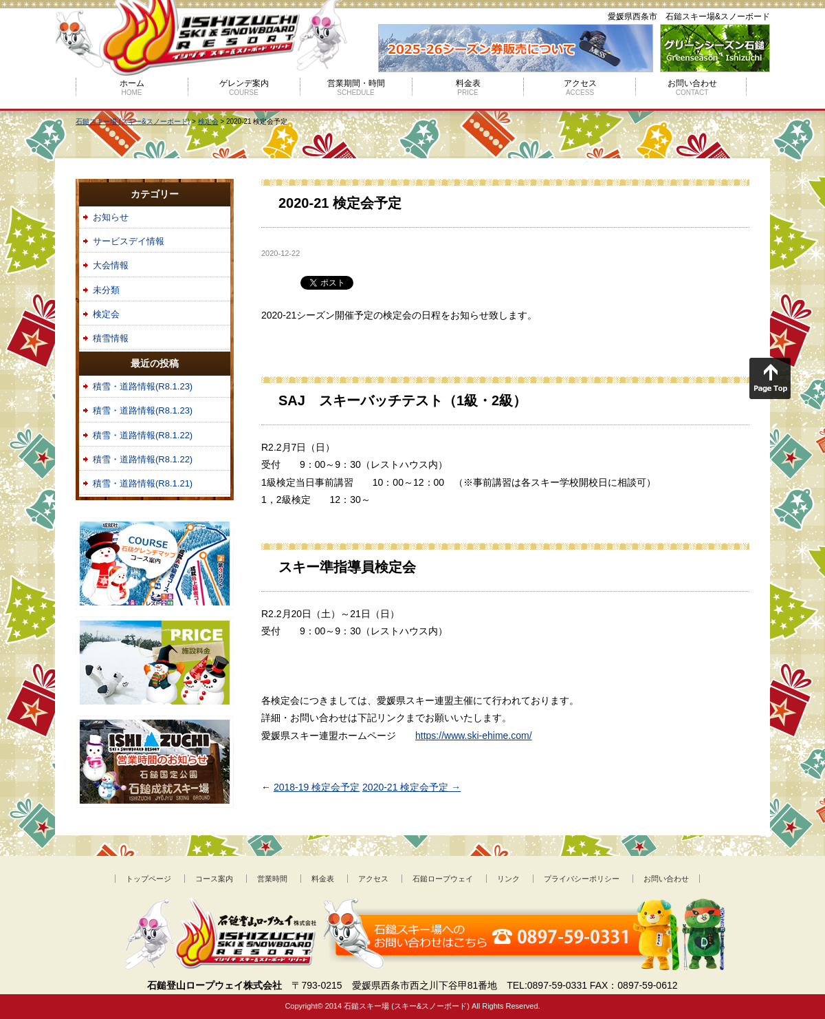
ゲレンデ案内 (244, 87)
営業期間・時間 (356, 87)
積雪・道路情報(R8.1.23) (142, 386)
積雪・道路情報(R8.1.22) (142, 435)
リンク (508, 879)
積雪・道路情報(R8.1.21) (142, 483)
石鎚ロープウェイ (442, 879)
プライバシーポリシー (581, 879)
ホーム (132, 87)
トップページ (148, 879)
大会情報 (111, 265)
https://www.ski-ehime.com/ (473, 735)
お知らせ (111, 217)
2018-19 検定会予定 (317, 787)
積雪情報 (111, 338)
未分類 (106, 290)
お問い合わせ (692, 87)
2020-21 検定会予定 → (411, 787)
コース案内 (214, 879)
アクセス (580, 87)
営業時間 (272, 879)
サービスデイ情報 (128, 241)
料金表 (468, 87)
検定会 (106, 314)
